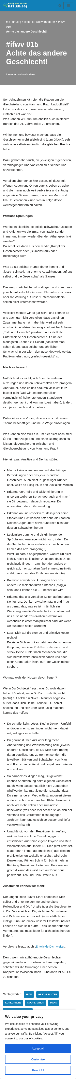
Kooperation (35, 1002)
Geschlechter (47, 994)
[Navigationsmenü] (68, 5)
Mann (53, 1002)
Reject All (38, 1070)
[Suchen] (59, 5)
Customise (38, 1059)
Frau (29, 994)
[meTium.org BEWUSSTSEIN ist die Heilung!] (16, 5)
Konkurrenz (13, 1002)
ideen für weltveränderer (21, 74)
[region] (38, 1044)
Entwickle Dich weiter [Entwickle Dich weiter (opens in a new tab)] (50, 946)
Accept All (38, 1048)
